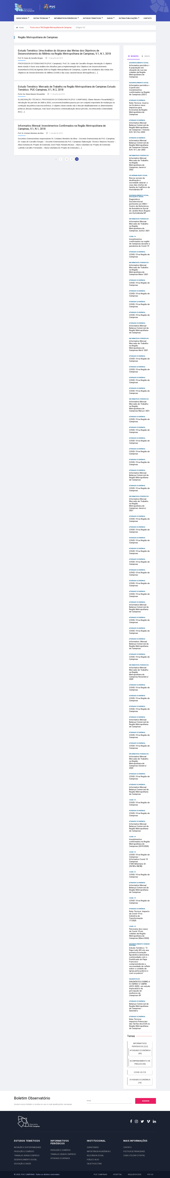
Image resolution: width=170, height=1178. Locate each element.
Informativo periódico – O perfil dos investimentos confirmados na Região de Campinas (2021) (139, 90)
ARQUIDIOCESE (134, 1174)
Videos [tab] (146, 56)
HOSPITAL (117, 1174)
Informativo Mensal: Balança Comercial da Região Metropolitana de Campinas (139, 329)
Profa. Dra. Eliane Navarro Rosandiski (31, 94)
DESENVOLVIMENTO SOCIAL (139, 63)
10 (77, 158)
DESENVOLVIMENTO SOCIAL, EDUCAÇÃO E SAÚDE (139, 196)
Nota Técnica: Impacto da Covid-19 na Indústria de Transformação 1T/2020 (139, 916)
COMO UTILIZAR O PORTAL (134, 1155)
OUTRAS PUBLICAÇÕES (129, 18)
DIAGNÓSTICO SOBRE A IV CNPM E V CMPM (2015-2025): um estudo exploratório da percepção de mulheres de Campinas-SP (139, 988)
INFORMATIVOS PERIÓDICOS (66, 18)
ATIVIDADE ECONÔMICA (137, 100)
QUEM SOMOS (22, 18)
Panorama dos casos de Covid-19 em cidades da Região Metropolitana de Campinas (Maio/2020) (139, 934)
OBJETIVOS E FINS (94, 1163)
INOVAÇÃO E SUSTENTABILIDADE (27, 1147)
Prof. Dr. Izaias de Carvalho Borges (30, 58)
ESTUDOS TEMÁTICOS (93, 18)
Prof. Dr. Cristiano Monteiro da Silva (30, 133)
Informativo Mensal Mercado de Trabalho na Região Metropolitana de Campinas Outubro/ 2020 (138, 762)
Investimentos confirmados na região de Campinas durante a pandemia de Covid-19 (139, 242)
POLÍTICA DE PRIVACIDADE (134, 1151)
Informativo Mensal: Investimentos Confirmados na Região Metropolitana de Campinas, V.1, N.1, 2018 (62, 126)
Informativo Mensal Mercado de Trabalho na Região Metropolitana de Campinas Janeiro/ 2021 (138, 505)
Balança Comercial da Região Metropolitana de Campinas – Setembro (139, 1007)
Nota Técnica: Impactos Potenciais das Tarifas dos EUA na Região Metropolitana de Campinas (139, 1024)
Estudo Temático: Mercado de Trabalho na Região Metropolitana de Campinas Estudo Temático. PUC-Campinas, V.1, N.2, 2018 (67, 88)
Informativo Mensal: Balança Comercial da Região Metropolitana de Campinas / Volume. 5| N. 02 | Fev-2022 (139, 127)
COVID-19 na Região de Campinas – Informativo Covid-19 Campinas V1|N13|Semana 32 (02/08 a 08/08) (139, 860)
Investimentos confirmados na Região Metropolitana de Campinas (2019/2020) (139, 843)
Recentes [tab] (133, 56)
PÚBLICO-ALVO (93, 1159)
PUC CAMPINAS (100, 1174)
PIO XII (150, 1174)
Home (20, 27)
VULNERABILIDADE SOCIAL (138, 175)
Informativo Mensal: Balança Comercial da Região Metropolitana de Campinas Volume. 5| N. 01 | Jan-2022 (139, 145)
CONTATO (147, 18)
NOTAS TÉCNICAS (41, 18)
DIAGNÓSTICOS (134, 979)
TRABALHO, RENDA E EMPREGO (26, 1155)
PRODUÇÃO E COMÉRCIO (24, 1151)
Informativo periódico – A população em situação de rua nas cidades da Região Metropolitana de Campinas (139, 71)
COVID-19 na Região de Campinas (139, 255)
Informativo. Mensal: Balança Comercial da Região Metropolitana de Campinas (139, 645)
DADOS (110, 18)
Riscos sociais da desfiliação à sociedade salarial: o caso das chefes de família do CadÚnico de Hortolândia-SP (139, 184)
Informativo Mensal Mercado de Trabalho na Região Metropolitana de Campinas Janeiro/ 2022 (138, 164)
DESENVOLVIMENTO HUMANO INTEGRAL (139, 944)
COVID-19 (132, 236)
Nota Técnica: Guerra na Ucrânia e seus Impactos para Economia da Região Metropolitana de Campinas (138, 109)
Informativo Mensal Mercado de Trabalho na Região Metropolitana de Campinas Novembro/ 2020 (139, 673)
